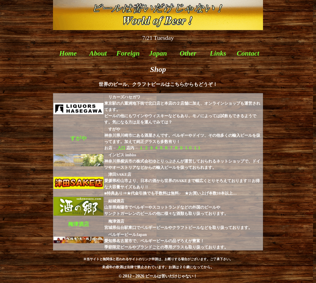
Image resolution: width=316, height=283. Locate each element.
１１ (197, 148)
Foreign (128, 53)
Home (68, 53)
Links (218, 53)
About (98, 53)
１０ (188, 148)
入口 (121, 148)
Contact (248, 53)
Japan (158, 53)
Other (188, 53)
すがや (78, 138)
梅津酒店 (78, 224)
